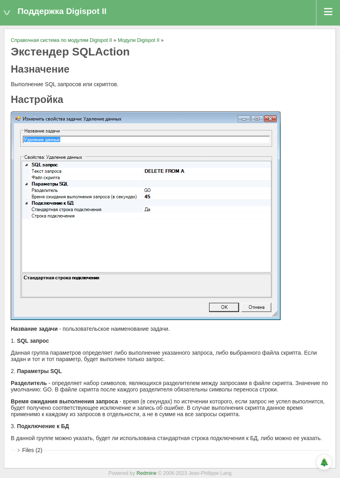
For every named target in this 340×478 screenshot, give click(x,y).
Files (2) (32, 450)
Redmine (146, 473)
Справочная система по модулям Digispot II (61, 40)
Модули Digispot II (139, 40)
